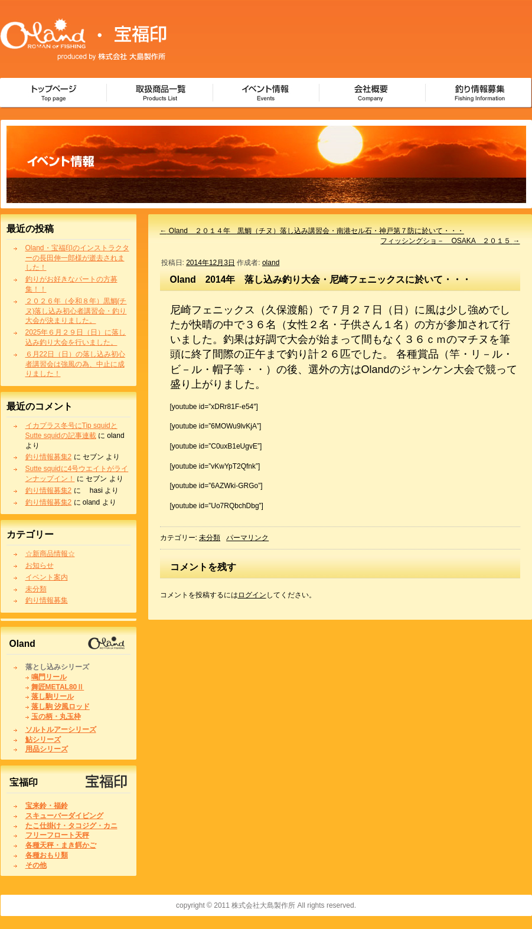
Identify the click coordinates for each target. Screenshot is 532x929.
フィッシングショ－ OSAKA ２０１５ (450, 241)
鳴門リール (49, 677)
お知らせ (39, 565)
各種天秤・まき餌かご (60, 845)
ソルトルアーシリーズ (60, 729)
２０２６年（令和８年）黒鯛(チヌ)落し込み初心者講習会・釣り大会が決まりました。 (76, 311)
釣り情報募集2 (48, 457)
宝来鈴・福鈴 (46, 806)
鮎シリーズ (43, 739)
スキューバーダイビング (64, 816)
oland (270, 263)
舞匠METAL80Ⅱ (57, 687)
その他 (36, 865)
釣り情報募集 (46, 600)
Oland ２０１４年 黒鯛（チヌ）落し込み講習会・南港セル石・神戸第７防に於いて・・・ (312, 231)
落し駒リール (52, 696)
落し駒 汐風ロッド (60, 706)
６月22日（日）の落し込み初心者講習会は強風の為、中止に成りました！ (75, 364)
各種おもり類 (46, 855)
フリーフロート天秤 (57, 835)
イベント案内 (46, 577)
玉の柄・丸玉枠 (56, 716)
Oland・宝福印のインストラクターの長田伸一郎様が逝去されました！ (77, 258)
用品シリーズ (46, 749)
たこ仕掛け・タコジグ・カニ (71, 826)
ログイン (252, 595)
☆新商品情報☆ (50, 553)
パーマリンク (247, 538)
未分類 (36, 589)
